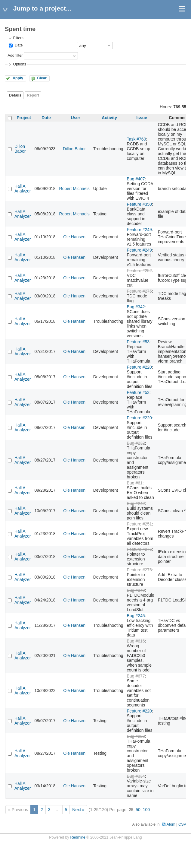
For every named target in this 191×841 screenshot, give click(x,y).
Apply (18, 78)
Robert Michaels (74, 188)
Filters (18, 38)
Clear (42, 78)
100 (146, 809)
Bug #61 (135, 483)
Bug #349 (136, 590)
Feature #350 (139, 204)
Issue (141, 117)
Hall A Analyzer (22, 188)
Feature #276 (139, 549)
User (75, 117)
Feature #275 (139, 291)
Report (33, 95)
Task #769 (136, 139)
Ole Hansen (74, 236)
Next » (78, 809)
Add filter (15, 55)
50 (138, 809)
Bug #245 (136, 615)
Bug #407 (136, 178)
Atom (170, 824)
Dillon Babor (20, 149)
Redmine (77, 837)
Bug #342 (136, 306)
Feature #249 (139, 229)
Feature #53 (138, 341)
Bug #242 (136, 503)
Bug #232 (136, 443)
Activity (109, 117)
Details (15, 95)
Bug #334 (136, 776)
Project (24, 117)
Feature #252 (139, 270)
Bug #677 (136, 676)
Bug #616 (136, 641)
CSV (182, 824)
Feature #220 (139, 367)
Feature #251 (139, 524)
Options (19, 64)
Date (18, 45)
